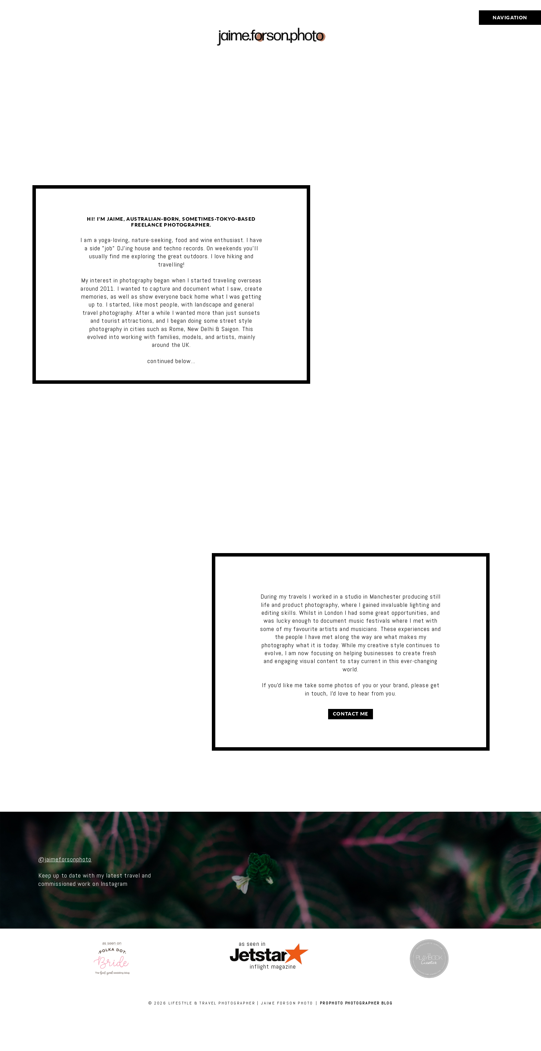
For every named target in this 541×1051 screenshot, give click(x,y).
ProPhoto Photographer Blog (356, 1003)
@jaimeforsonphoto (64, 859)
